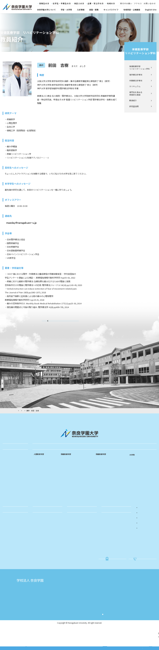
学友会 (6, 531)
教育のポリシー (10, 476)
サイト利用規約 (112, 627)
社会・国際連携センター (14, 559)
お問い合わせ (150, 3)
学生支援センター (11, 563)
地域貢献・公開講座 (131, 9)
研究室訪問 (134, 106)
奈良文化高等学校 (71, 609)
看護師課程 (65, 467)
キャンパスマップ (11, 496)
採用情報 (7, 508)
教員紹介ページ (60, 323)
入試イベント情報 (110, 535)
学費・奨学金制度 (11, 547)
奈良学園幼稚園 (121, 605)
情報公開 (7, 492)
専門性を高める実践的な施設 (135, 93)
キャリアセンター (11, 567)
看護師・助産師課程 (69, 471)
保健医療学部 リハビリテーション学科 (139, 67)
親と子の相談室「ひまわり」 (80, 543)
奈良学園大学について (46, 9)
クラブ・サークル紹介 (13, 543)
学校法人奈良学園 (39, 601)
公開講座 (72, 535)
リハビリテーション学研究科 (142, 468)
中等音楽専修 (39, 483)
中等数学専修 (39, 479)
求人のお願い (39, 539)
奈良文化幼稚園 (121, 609)
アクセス (138, 3)
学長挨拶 (7, 472)
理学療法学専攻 (135, 74)
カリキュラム (135, 86)
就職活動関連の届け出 (13, 551)
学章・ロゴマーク (11, 484)
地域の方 (111, 3)
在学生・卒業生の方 (62, 3)
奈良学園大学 (69, 601)
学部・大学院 (66, 9)
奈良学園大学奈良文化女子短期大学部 (80, 605)
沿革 (6, 480)
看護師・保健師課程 (69, 475)
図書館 (6, 570)
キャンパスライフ (111, 9)
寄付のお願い (126, 3)
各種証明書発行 (10, 555)
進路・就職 (94, 9)
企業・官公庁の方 (96, 3)
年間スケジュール (11, 539)
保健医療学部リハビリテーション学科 (140, 51)
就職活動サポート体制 (43, 535)
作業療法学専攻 (135, 80)
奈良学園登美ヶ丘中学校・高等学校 (79, 618)
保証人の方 (79, 3)
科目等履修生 (74, 539)
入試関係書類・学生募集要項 (115, 539)
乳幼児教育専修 (40, 467)
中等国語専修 (39, 475)
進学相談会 (107, 543)
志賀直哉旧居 (37, 605)
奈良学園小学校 (121, 601)
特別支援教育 (39, 487)
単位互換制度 (9, 535)
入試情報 (80, 9)
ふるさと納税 (74, 555)
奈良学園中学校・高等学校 (75, 613)
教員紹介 (133, 100)
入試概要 (106, 531)
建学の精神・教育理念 (13, 460)
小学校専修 (38, 471)
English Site (150, 9)
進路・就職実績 (40, 531)
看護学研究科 (135, 464)
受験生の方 (44, 3)
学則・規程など (10, 488)
